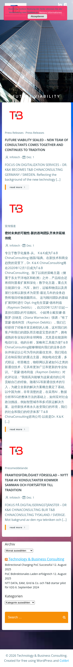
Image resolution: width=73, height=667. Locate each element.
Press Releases (35, 133)
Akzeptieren (37, 16)
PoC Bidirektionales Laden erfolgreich (28, 574)
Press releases (14, 133)
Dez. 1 (28, 157)
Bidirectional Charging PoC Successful (28, 565)
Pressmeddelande (16, 468)
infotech (12, 157)
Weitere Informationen (50, 12)
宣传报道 (10, 226)
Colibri (64, 660)
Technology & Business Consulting (36, 559)
